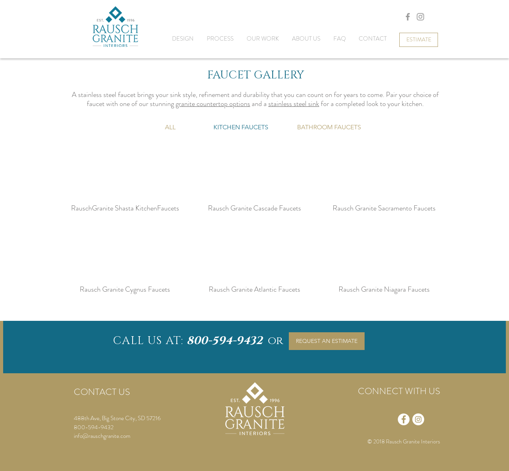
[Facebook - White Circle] (404, 419)
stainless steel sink (293, 104)
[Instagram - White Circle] (418, 419)
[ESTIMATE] (418, 40)
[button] (241, 127)
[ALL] (170, 127)
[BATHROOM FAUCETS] (329, 127)
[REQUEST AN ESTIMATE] (327, 341)
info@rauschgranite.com (102, 436)
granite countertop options (213, 104)
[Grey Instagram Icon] (420, 17)
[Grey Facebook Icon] (408, 17)
